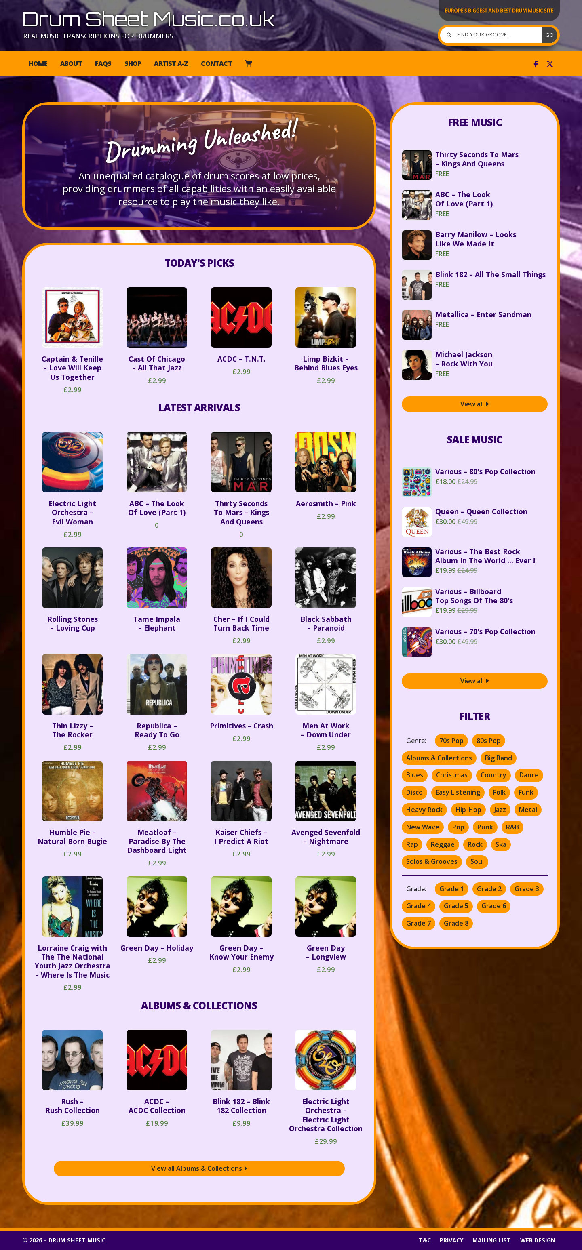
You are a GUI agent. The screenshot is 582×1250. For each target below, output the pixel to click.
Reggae (443, 844)
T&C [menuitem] (425, 1240)
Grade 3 (527, 888)
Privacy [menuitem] (452, 1240)
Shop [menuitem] (132, 63)
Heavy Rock (424, 809)
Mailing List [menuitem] (491, 1240)
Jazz (500, 809)
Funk (526, 792)
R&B (512, 827)
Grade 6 (493, 905)
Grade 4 (418, 905)
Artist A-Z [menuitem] (171, 63)
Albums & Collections (199, 1005)
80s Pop (489, 740)
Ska (501, 844)
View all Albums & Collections (199, 1168)
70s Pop (451, 740)
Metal (528, 809)
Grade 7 (418, 923)
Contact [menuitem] (216, 63)
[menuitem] (248, 63)
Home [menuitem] (38, 63)
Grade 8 (456, 923)
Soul (477, 861)
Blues (414, 774)
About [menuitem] (71, 63)
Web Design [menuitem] (537, 1240)
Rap (412, 844)
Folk (499, 792)
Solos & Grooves (432, 861)
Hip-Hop (468, 809)
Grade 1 (451, 888)
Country (493, 774)
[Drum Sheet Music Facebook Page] (536, 64)
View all (474, 404)
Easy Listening (458, 792)
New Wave (422, 827)
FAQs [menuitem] (103, 63)
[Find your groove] (493, 35)
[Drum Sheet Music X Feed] (549, 64)
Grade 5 (456, 905)
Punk (485, 827)
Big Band (498, 757)
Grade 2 (489, 888)
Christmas (452, 774)
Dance (529, 774)
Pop (458, 827)
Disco (414, 792)
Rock (475, 844)
